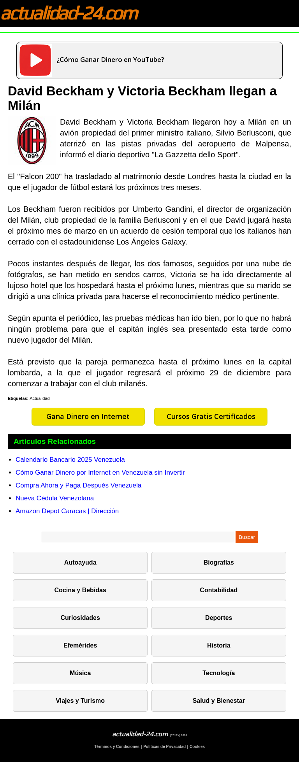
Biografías (219, 562)
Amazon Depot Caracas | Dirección (67, 511)
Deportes (218, 617)
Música (80, 673)
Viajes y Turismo (80, 700)
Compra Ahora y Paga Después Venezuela (78, 485)
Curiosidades (80, 617)
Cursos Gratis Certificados (211, 416)
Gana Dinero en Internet (88, 416)
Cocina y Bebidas (80, 590)
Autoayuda (80, 562)
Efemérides (80, 645)
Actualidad (39, 398)
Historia (218, 645)
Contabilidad (218, 590)
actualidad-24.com (68, 13)
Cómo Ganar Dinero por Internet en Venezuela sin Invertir (100, 472)
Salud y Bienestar (219, 700)
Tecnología (218, 673)
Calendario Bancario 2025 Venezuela (70, 459)
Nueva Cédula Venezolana (55, 498)
